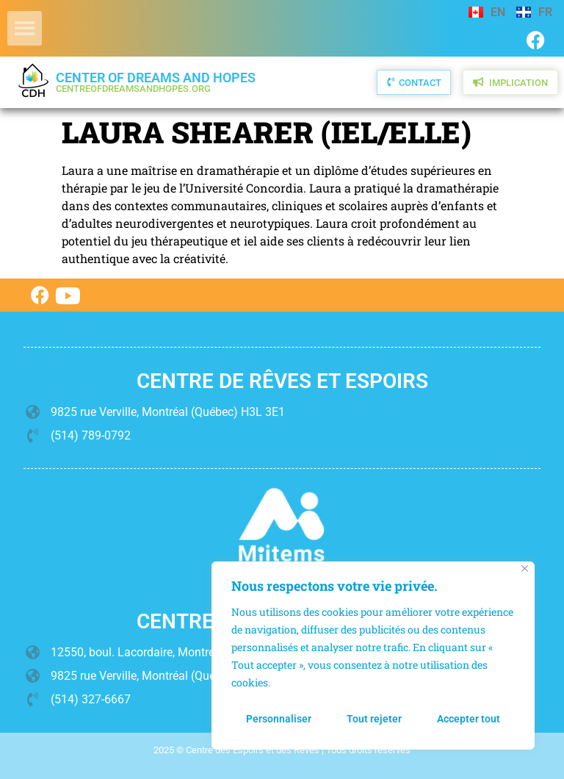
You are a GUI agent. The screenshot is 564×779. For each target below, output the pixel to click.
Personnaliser (278, 719)
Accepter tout (468, 719)
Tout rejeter (374, 719)
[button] (24, 28)
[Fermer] (524, 568)
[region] (373, 655)
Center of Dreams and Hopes (156, 82)
